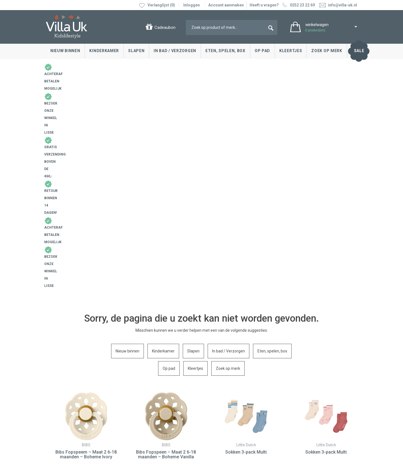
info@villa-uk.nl (144, 430)
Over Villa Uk (218, 398)
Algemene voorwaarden (67, 441)
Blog (211, 377)
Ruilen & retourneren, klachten (74, 386)
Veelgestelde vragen (65, 411)
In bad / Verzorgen (175, 50)
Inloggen (191, 5)
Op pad (262, 50)
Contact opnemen (63, 377)
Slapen (136, 50)
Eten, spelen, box (225, 50)
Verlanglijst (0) (161, 5)
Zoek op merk (326, 50)
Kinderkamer (104, 50)
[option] (86, 224)
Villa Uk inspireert (222, 386)
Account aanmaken (226, 5)
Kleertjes (290, 50)
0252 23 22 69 (298, 5)
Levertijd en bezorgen (66, 394)
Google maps (137, 403)
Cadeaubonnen (61, 402)
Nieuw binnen (65, 50)
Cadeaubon (164, 27)
